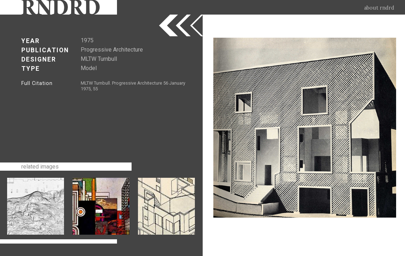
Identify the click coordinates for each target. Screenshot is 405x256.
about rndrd (379, 8)
